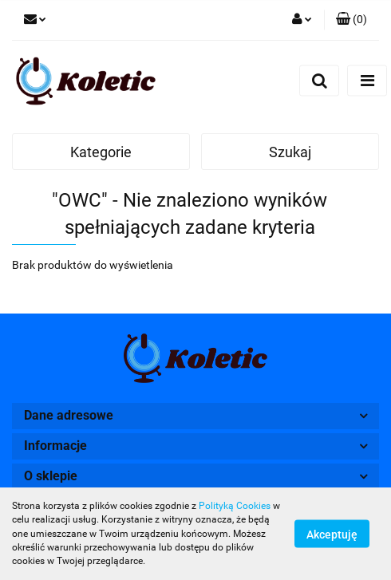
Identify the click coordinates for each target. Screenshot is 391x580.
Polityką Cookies (235, 505)
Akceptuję (331, 534)
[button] (351, 20)
